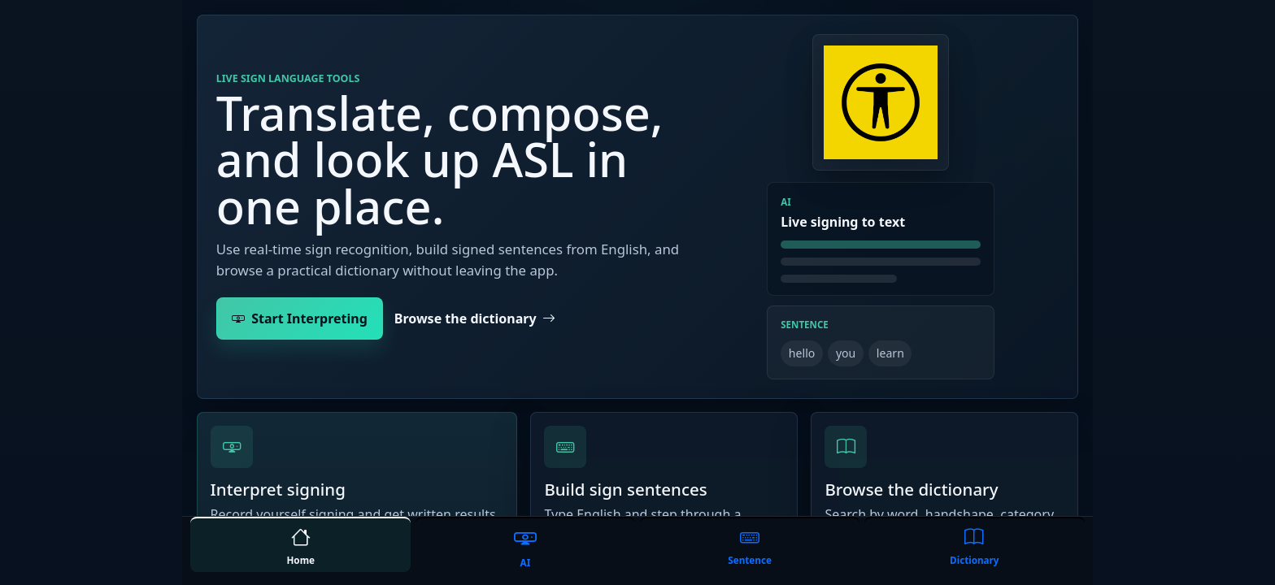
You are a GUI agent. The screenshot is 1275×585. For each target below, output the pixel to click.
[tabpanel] (637, 258)
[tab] (300, 544)
